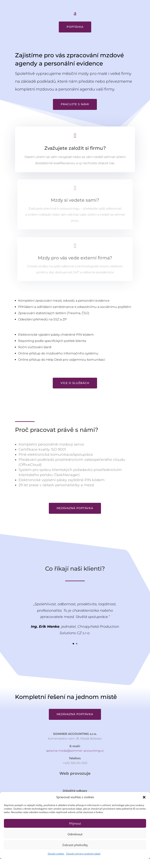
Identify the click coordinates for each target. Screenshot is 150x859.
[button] (144, 797)
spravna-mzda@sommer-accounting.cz (75, 750)
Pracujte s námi (75, 104)
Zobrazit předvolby (75, 845)
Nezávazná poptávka (75, 508)
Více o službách (75, 383)
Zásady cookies (56, 853)
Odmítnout (75, 834)
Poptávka (75, 27)
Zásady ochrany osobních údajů (83, 853)
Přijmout (75, 823)
